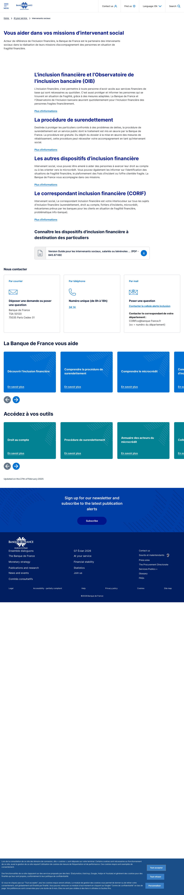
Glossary (143, 581)
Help (84, 595)
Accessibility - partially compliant (47, 595)
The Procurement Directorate (153, 573)
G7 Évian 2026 (81, 559)
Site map (168, 595)
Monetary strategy (18, 570)
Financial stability (82, 570)
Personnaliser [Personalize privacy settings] (154, 885)
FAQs (141, 586)
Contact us (144, 559)
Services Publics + (148, 577)
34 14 (72, 307)
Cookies (140, 595)
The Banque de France (20, 564)
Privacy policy (111, 595)
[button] (92, 253)
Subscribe (92, 529)
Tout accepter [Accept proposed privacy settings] (156, 868)
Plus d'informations (45, 111)
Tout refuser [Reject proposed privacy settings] (155, 877)
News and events (17, 580)
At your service (81, 564)
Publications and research (22, 575)
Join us (77, 580)
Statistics (78, 575)
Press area (144, 568)
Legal (11, 595)
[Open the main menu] (6, 6)
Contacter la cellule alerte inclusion (149, 306)
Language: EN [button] (152, 6)
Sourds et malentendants (151, 563)
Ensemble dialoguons (19, 559)
